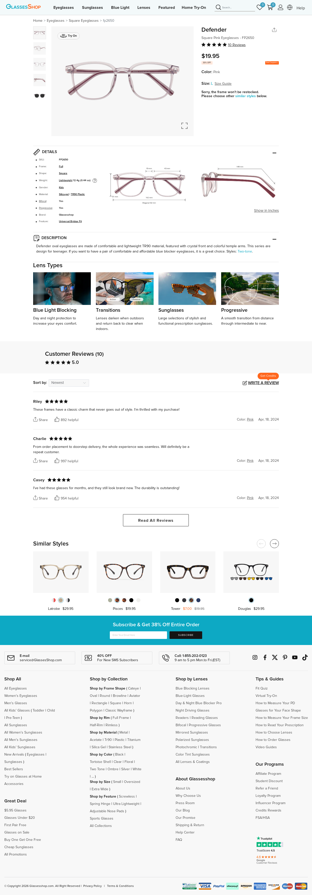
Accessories (14, 784)
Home (38, 21)
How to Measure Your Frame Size (282, 718)
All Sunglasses (15, 725)
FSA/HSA (263, 818)
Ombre (113, 769)
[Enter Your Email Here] (138, 635)
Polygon (96, 710)
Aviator (134, 696)
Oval (93, 696)
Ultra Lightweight (126, 804)
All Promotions (15, 854)
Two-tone (245, 251)
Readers (182, 718)
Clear (118, 762)
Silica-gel (64, 194)
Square (63, 173)
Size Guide (223, 84)
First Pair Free (15, 825)
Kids (61, 187)
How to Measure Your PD (275, 703)
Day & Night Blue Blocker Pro (199, 703)
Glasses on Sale (16, 832)
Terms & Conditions (120, 886)
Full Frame (121, 718)
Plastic (119, 740)
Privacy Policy (92, 886)
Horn (128, 703)
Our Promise (185, 818)
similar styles (246, 96)
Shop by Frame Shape (107, 688)
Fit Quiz (262, 688)
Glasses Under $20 (19, 818)
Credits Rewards (268, 810)
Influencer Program (270, 803)
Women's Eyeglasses (20, 696)
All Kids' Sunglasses (19, 747)
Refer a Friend (267, 788)
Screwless (127, 796)
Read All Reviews (156, 520)
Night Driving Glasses (193, 710)
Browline (120, 696)
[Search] (235, 7)
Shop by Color (101, 754)
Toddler (38, 710)
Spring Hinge (100, 804)
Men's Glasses (15, 703)
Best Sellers (13, 769)
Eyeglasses (63, 8)
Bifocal (42, 201)
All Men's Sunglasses (20, 740)
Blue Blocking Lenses (193, 688)
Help (301, 8)
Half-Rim (96, 725)
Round (105, 696)
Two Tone (97, 769)
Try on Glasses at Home (23, 776)
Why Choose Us (188, 796)
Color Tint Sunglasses (193, 754)
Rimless (112, 725)
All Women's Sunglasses (23, 732)
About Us (183, 788)
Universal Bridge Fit (70, 221)
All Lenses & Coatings (193, 762)
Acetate (96, 740)
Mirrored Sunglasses (192, 732)
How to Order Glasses (273, 740)
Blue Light (120, 8)
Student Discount (269, 781)
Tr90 (108, 740)
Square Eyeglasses (84, 21)
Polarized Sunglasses (192, 740)
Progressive (45, 208)
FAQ (179, 840)
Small (117, 782)
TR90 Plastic (78, 194)
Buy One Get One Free (22, 840)
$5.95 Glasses (15, 810)
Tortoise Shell (100, 762)
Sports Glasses (101, 818)
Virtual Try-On (266, 696)
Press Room (185, 803)
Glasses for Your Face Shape (278, 710)
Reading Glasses (205, 718)
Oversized (132, 782)
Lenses (143, 8)
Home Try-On (194, 8)
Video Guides (266, 747)
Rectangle (99, 703)
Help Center (185, 832)
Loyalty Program (268, 796)
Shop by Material (103, 732)
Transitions (208, 747)
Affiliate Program (268, 774)
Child (51, 710)
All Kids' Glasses (17, 710)
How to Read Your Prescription (280, 725)
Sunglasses (92, 8)
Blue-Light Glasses (190, 696)
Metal (123, 732)
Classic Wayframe (118, 710)
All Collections (101, 826)
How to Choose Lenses (274, 732)
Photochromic (186, 747)
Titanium (133, 740)
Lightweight (65, 180)
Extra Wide (100, 789)
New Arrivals (14, 754)
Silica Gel (99, 747)
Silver (125, 769)
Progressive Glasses (205, 725)
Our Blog (183, 810)
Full (61, 166)
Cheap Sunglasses (18, 847)
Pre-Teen (13, 718)
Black (119, 754)
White (137, 769)
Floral (128, 762)
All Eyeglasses (15, 688)
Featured (166, 8)
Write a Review (263, 383)
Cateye (133, 688)
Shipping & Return (190, 825)
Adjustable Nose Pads (107, 811)
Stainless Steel (120, 747)
